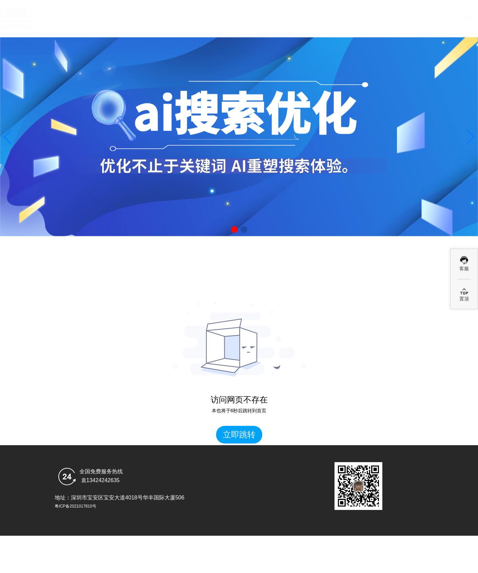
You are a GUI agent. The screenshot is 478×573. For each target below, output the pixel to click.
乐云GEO (428, 17)
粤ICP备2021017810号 (75, 506)
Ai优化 (306, 17)
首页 (183, 17)
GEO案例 (367, 17)
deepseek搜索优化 (245, 17)
